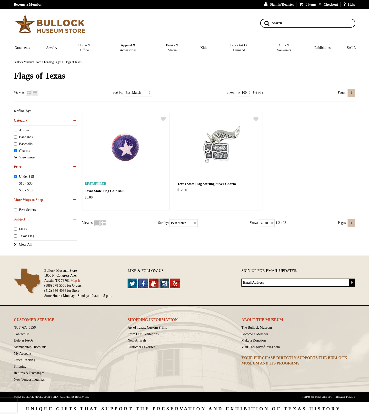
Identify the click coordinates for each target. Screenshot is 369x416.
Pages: (342, 92)
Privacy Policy (345, 396)
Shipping (20, 366)
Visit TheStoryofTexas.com (260, 347)
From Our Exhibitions (143, 334)
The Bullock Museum (256, 327)
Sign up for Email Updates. (269, 271)
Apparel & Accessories (128, 47)
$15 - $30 (25, 184)
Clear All (25, 244)
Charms (24, 151)
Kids (203, 48)
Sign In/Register (279, 4)
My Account (22, 353)
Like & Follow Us (146, 271)
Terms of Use (311, 396)
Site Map (327, 396)
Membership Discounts (30, 347)
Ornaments (22, 48)
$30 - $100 (26, 190)
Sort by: (118, 92)
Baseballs (25, 144)
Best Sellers (27, 210)
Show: (231, 92)
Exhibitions (322, 48)
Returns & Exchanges (29, 373)
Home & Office (84, 47)
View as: (19, 92)
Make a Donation (253, 340)
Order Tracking (24, 360)
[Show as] (244, 92)
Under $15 (26, 177)
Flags (23, 229)
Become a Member (28, 4)
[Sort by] (138, 92)
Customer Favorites (141, 347)
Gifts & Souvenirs (284, 47)
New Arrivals (137, 340)
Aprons (24, 130)
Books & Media (172, 47)
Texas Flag (26, 236)
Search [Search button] (273, 23)
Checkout (331, 4)
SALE (351, 48)
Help (349, 4)
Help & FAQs (23, 340)
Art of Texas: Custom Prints (147, 327)
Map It (75, 280)
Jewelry (51, 48)
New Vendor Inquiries (29, 379)
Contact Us (22, 334)
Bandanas (26, 137)
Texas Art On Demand (239, 47)
